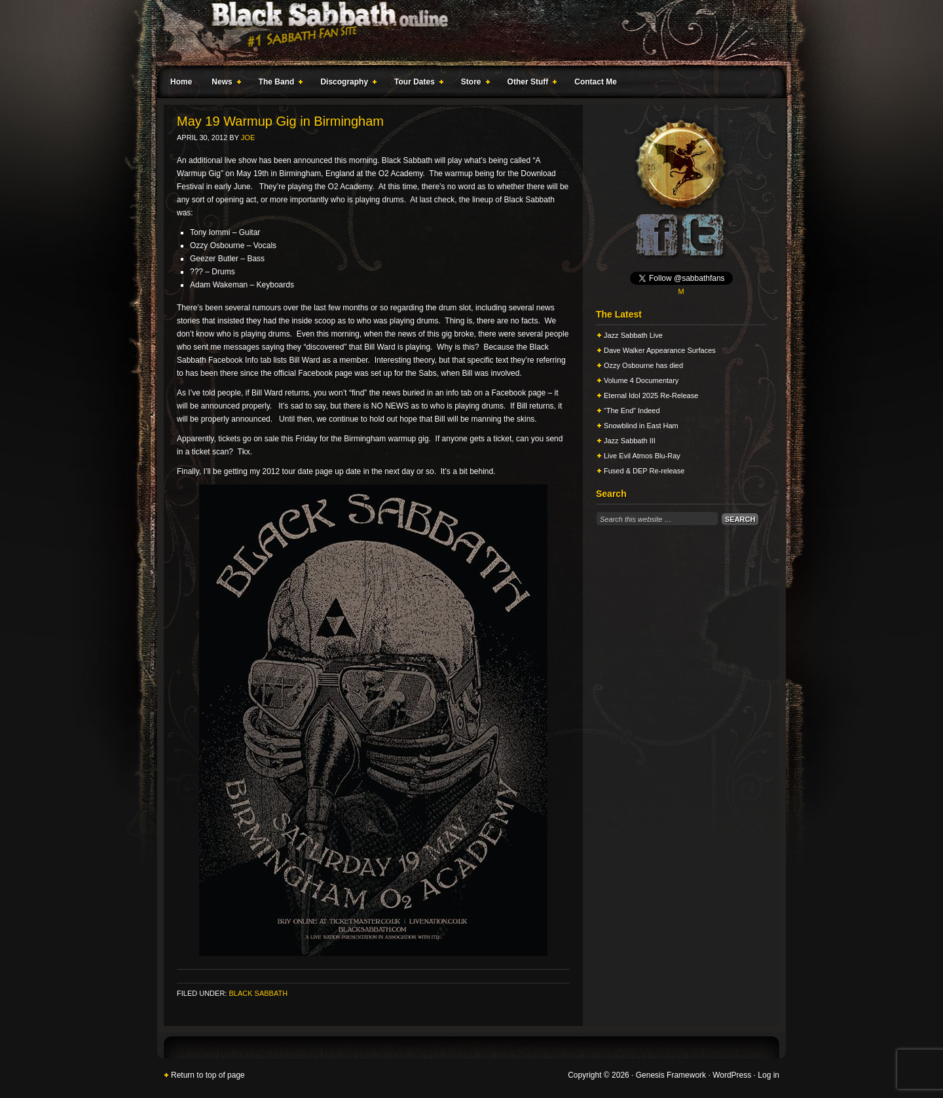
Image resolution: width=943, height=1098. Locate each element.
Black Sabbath (258, 993)
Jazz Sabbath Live (633, 335)
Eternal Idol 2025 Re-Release (651, 395)
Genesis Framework (671, 1075)
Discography (346, 83)
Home (181, 81)
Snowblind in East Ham (641, 426)
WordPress (731, 1075)
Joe (248, 137)
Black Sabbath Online (465, 32)
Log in (768, 1075)
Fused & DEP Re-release (644, 471)
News (223, 83)
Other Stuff (530, 83)
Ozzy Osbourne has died (643, 365)
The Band (278, 83)
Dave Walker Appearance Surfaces (660, 350)
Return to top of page (208, 1075)
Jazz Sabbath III (630, 441)
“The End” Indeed (632, 410)
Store (472, 83)
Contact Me (595, 81)
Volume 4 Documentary (641, 380)
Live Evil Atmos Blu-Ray (642, 456)
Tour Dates (416, 83)
